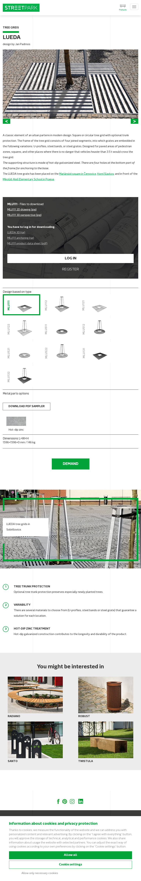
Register (70, 290)
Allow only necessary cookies (39, 873)
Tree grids (11, 27)
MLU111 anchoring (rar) (20, 259)
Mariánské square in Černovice (77, 195)
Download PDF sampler (26, 427)
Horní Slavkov (105, 195)
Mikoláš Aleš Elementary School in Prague (28, 200)
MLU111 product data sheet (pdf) (27, 264)
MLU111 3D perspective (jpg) (24, 236)
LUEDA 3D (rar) (16, 253)
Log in (70, 279)
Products (122, 10)
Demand (70, 485)
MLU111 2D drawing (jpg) (22, 230)
